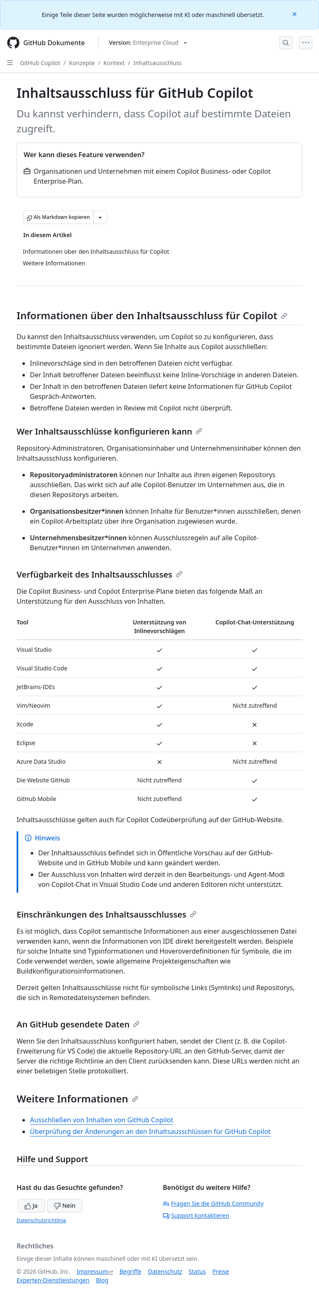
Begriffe (131, 1271)
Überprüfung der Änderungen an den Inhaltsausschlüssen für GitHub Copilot (150, 1131)
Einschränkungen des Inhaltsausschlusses (106, 914)
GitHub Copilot (40, 63)
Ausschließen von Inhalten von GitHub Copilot (101, 1119)
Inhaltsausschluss (157, 63)
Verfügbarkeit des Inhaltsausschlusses (99, 574)
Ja (31, 1205)
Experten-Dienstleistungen (53, 1280)
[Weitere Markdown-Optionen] (100, 217)
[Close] (295, 13)
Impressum (92, 1271)
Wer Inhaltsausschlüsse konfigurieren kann (109, 431)
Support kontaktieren (196, 1215)
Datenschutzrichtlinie (41, 1220)
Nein (64, 1205)
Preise (220, 1271)
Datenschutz (165, 1271)
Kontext (114, 63)
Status (197, 1271)
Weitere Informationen (77, 1098)
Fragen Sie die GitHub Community (213, 1203)
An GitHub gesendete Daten (78, 1024)
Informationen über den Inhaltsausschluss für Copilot (152, 315)
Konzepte (82, 63)
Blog (102, 1280)
